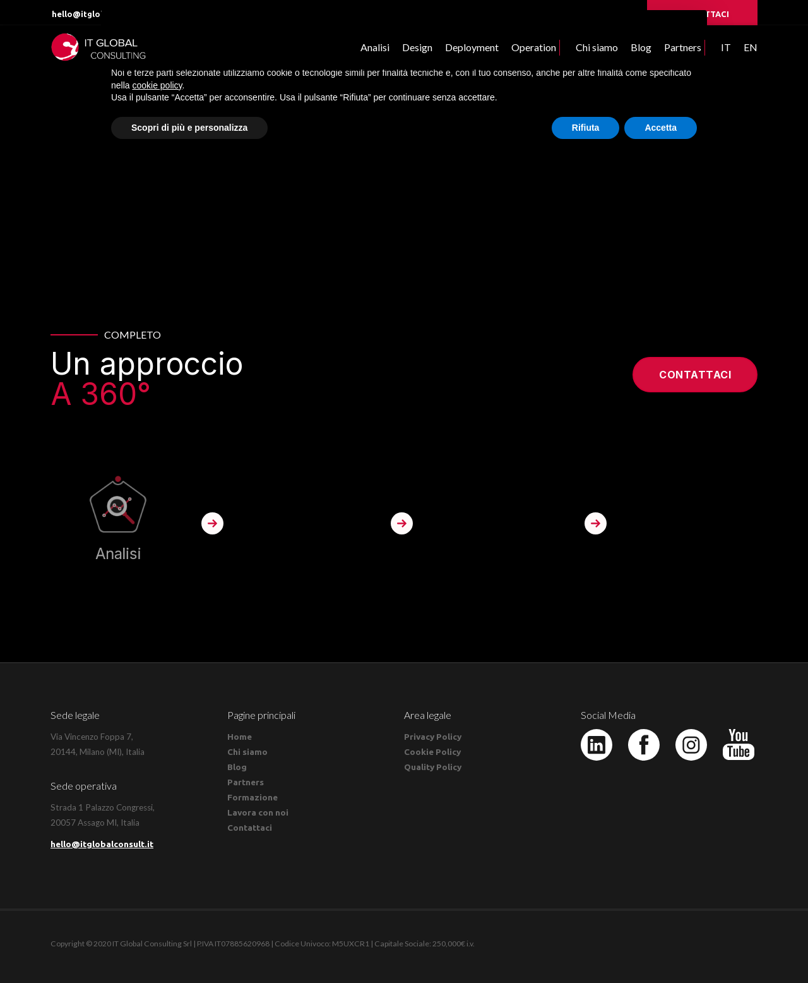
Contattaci (695, 374)
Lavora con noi (257, 812)
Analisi (374, 47)
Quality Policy (432, 767)
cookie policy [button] (157, 85)
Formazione (252, 797)
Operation (533, 47)
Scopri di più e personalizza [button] (189, 128)
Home (239, 737)
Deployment (472, 47)
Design (417, 47)
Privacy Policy (432, 737)
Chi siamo (597, 47)
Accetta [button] (661, 128)
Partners (682, 47)
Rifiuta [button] (586, 128)
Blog (641, 47)
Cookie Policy (432, 752)
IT (726, 47)
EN (751, 47)
